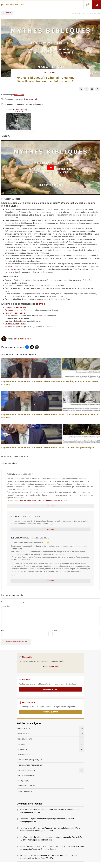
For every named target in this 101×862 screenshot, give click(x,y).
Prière (22, 749)
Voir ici (25, 307)
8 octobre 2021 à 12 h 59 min (39, 538)
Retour (7, 13)
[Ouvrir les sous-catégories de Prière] (81, 749)
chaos (12, 269)
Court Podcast (25, 791)
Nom (3, 630)
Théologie (24, 755)
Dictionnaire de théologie (30, 765)
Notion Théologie (26, 775)
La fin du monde (12, 324)
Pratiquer (23, 781)
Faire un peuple (11, 313)
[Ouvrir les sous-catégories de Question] (81, 728)
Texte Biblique (25, 734)
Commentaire (6, 606)
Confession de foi (26, 786)
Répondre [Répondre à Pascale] (50, 506)
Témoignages (25, 739)
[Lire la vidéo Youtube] (50, 167)
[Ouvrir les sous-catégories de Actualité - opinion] (81, 770)
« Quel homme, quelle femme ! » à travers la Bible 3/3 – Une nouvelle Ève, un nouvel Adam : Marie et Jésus (49, 383)
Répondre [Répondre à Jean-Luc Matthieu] (50, 580)
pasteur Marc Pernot (21, 339)
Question (24, 729)
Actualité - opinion (27, 770)
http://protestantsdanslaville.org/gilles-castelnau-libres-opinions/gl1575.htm (37, 500)
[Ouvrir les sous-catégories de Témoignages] (81, 739)
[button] (88, 4)
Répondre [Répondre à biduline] (50, 529)
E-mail (55, 630)
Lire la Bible (76, 13)
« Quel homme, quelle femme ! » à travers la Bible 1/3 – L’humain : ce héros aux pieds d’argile (47, 447)
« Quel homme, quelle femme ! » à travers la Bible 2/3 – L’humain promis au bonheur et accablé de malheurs (49, 416)
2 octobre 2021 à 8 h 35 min (27, 474)
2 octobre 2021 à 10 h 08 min (30, 516)
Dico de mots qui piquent (30, 760)
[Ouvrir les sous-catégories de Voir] (81, 744)
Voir (83, 13)
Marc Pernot (19, 95)
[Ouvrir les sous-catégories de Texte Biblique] (81, 733)
